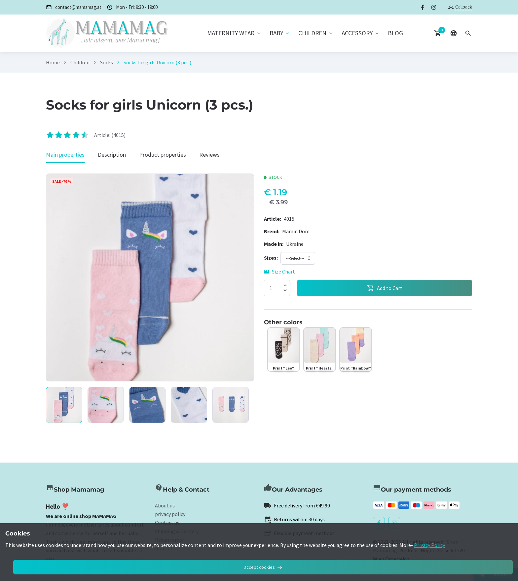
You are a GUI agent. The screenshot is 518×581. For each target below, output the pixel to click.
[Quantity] (277, 288)
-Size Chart (279, 271)
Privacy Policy (429, 545)
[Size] (271, 257)
